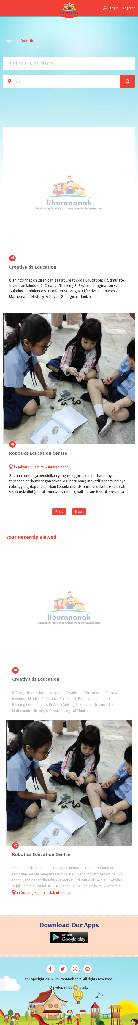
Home (8, 40)
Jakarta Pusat (61, 893)
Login (110, 8)
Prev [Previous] (59, 511)
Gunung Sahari (33, 893)
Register (128, 8)
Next (79, 511)
